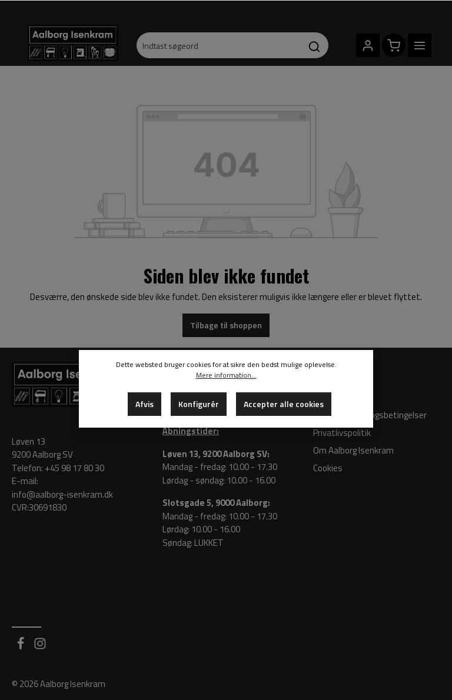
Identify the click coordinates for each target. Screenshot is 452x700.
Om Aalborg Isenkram (353, 450)
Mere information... (226, 375)
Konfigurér (198, 404)
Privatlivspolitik (342, 432)
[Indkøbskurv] (394, 45)
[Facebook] (21, 647)
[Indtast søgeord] (219, 45)
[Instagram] (40, 647)
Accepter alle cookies (284, 404)
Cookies (328, 468)
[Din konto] (368, 45)
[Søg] (314, 45)
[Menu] (419, 45)
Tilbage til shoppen (226, 325)
